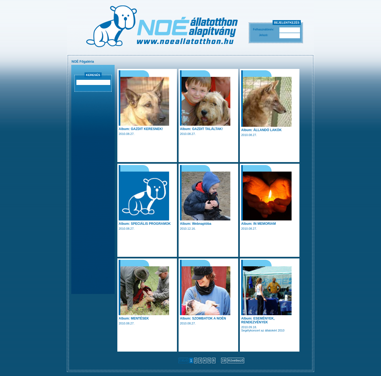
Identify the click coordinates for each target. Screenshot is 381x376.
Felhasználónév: (263, 29)
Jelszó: (263, 35)
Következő (235, 360)
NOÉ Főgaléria (83, 62)
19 (223, 360)
